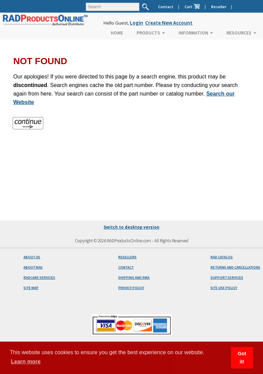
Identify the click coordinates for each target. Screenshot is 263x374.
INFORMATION (196, 33)
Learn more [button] (26, 361)
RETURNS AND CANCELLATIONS (235, 267)
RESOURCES (241, 33)
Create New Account (168, 23)
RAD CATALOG (222, 257)
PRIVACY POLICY (131, 288)
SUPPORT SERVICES (227, 277)
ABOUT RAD (33, 267)
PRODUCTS (151, 33)
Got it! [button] (242, 357)
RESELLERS (127, 257)
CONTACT (126, 267)
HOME (117, 33)
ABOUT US (32, 257)
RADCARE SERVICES (39, 277)
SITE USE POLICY (224, 288)
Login (136, 23)
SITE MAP (31, 288)
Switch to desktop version (131, 227)
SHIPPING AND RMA (134, 277)
